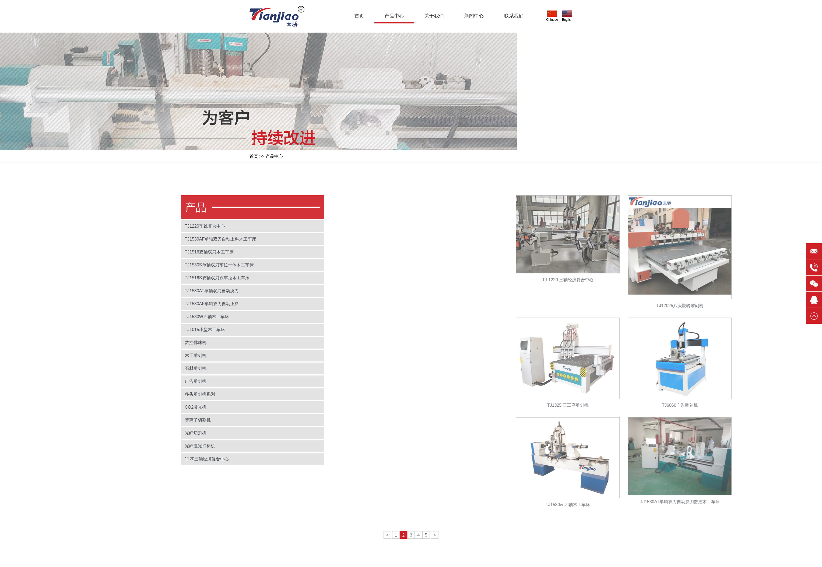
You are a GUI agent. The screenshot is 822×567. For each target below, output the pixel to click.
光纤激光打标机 (147, 446)
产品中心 (394, 16)
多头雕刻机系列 (147, 394)
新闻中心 (474, 16)
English (567, 16)
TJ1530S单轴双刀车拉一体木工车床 (166, 265)
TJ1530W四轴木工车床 (154, 316)
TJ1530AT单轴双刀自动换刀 (159, 290)
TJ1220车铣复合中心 (152, 226)
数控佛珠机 (143, 342)
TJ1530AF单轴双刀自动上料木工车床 (168, 239)
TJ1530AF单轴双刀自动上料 (159, 303)
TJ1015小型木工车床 (152, 329)
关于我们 (434, 16)
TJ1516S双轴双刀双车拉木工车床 (164, 278)
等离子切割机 (145, 420)
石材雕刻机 (143, 368)
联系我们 (514, 16)
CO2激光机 (143, 407)
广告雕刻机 (143, 381)
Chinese (552, 16)
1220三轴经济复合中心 (154, 459)
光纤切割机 (143, 433)
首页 (359, 16)
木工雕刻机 (143, 355)
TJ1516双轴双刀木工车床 (156, 252)
